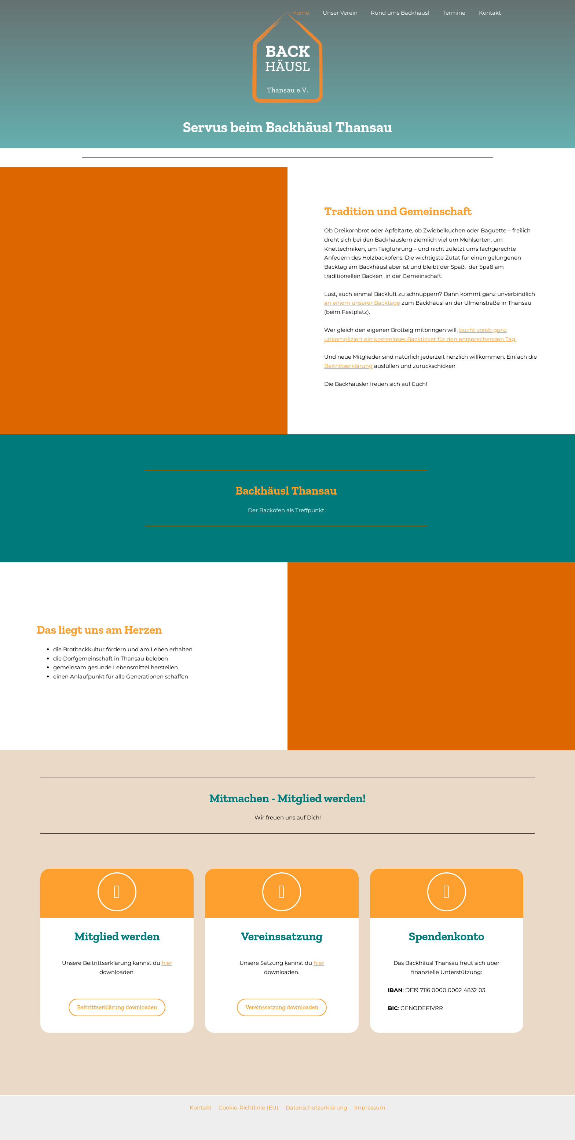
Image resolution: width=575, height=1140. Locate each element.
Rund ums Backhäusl (406, 12)
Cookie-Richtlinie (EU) (249, 1107)
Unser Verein (348, 12)
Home (311, 12)
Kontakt (491, 12)
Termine (457, 12)
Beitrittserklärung (348, 365)
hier (167, 962)
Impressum (367, 1107)
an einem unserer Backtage (362, 302)
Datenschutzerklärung (315, 1107)
